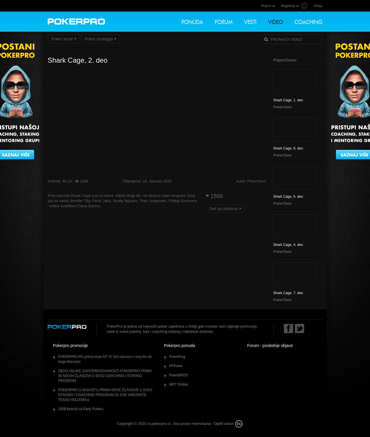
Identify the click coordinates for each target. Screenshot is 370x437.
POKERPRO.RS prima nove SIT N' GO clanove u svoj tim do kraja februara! (105, 359)
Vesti (250, 21)
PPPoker (176, 366)
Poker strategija (100, 39)
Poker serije (63, 39)
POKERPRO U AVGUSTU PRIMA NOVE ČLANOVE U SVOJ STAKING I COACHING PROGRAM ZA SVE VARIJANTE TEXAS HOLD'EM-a (105, 395)
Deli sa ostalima (225, 208)
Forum (223, 21)
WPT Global (178, 384)
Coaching (308, 21)
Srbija (317, 5)
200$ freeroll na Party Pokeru (80, 409)
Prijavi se (268, 5)
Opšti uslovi (223, 423)
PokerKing (177, 357)
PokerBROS (178, 375)
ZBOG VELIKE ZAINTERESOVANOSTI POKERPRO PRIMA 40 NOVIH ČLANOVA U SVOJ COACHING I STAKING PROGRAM (105, 376)
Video (275, 21)
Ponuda (192, 21)
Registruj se (290, 5)
